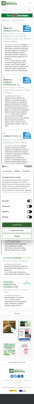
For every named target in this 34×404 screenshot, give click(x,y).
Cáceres (6, 41)
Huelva (17, 36)
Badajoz (13, 41)
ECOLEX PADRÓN (12, 257)
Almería (27, 39)
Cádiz (21, 39)
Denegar (17, 236)
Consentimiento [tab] (7, 171)
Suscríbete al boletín (17, 362)
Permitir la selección (17, 230)
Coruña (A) (24, 261)
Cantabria (7, 92)
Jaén (12, 36)
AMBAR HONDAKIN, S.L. (11, 83)
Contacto (27, 380)
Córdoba (14, 39)
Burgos (27, 90)
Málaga (6, 36)
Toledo (17, 142)
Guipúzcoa (19, 90)
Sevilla (23, 36)
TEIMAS (29, 387)
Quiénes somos (8, 380)
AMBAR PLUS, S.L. (12, 135)
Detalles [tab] (17, 171)
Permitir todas (17, 225)
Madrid (23, 140)
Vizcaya (6, 90)
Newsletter (17, 382)
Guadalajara (8, 142)
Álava (12, 90)
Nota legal (18, 380)
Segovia (23, 142)
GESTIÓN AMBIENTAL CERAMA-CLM (10, 284)
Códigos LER (5, 20)
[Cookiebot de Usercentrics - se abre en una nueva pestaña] (24, 166)
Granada (6, 39)
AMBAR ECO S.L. (12, 30)
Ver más (17, 313)
